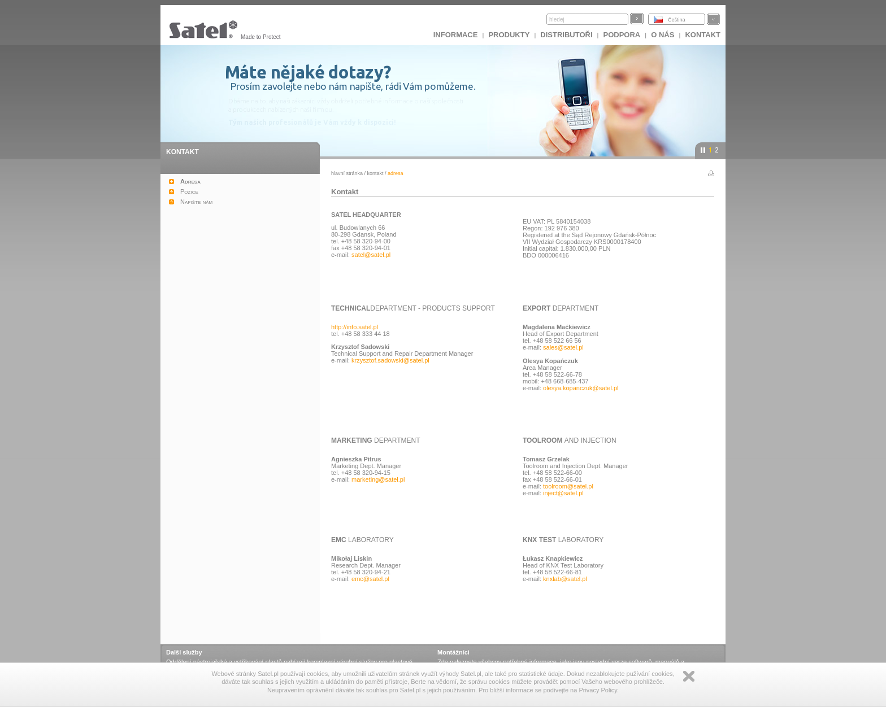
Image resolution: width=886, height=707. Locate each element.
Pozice (189, 191)
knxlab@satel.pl (565, 578)
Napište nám (196, 201)
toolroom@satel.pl (568, 486)
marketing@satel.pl (378, 479)
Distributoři (566, 34)
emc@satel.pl (370, 578)
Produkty (508, 34)
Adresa (190, 181)
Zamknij (688, 676)
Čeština (676, 20)
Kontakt (702, 34)
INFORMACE (455, 34)
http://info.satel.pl (354, 327)
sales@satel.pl (563, 347)
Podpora (622, 34)
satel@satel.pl (370, 254)
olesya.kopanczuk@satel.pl (580, 388)
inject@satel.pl (563, 493)
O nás (662, 34)
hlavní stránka (347, 173)
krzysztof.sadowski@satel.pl (390, 360)
